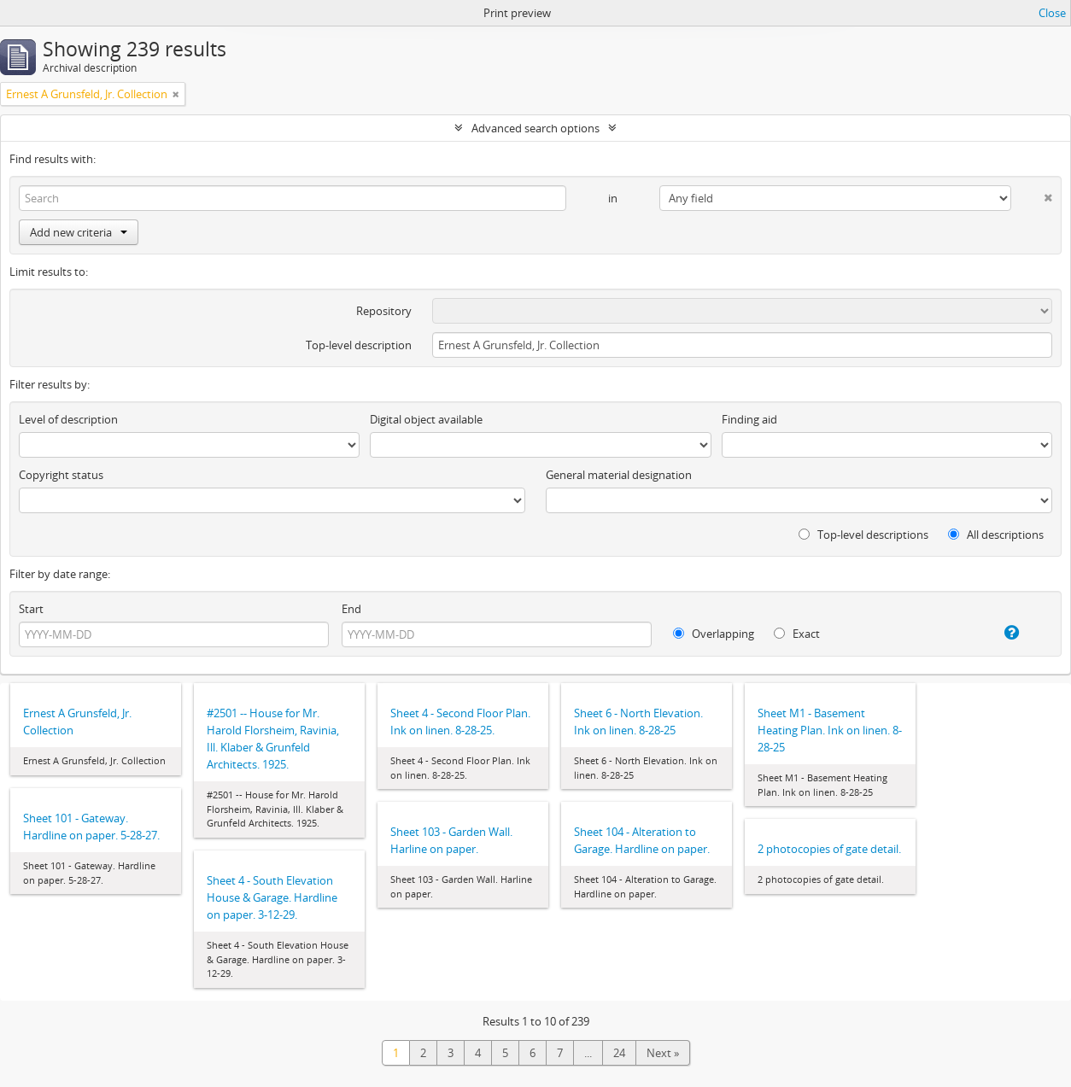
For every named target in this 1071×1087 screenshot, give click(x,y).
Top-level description (359, 345)
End (351, 609)
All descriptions (996, 534)
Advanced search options (535, 128)
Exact (797, 633)
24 (619, 1053)
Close (1052, 12)
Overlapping (713, 633)
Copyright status (61, 474)
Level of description (68, 419)
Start (31, 609)
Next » (663, 1053)
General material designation (619, 474)
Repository (384, 311)
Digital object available (426, 419)
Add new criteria (78, 232)
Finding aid (749, 419)
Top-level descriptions (863, 534)
